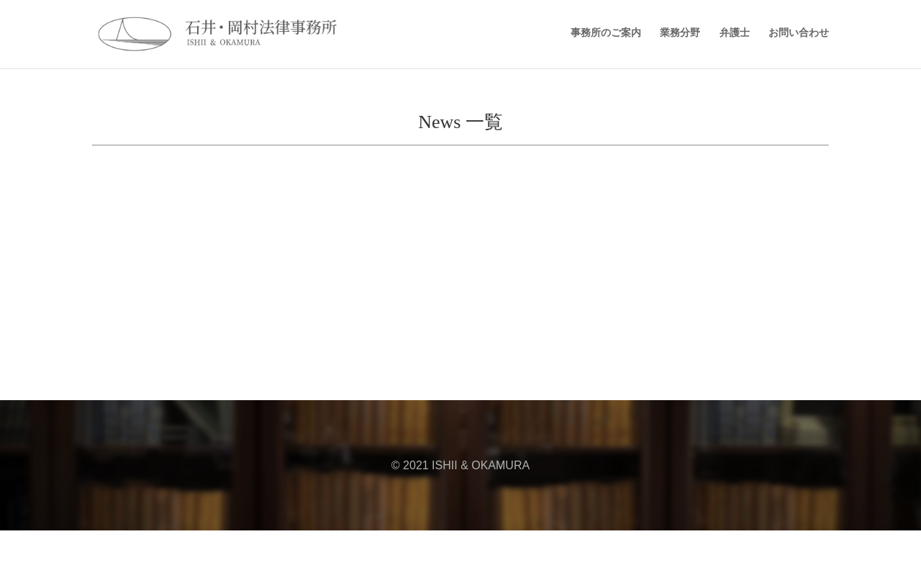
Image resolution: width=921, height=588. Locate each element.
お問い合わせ (798, 32)
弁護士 (735, 32)
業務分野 (680, 32)
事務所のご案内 (606, 32)
